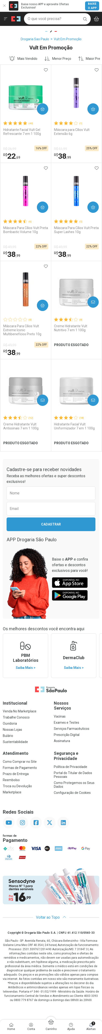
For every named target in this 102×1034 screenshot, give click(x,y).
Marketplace (12, 792)
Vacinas (60, 716)
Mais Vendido (23, 58)
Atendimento (15, 753)
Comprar (41, 109)
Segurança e (76, 756)
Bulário (8, 736)
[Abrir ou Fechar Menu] (5, 18)
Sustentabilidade (15, 742)
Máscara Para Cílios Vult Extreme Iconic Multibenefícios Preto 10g (22, 330)
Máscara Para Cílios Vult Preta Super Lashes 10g (76, 230)
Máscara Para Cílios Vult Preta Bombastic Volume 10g (25, 230)
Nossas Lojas (12, 729)
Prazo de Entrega (16, 774)
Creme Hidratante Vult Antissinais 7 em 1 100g (21, 426)
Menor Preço (57, 58)
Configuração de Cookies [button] (72, 793)
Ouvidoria (10, 723)
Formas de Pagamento (20, 768)
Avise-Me (91, 302)
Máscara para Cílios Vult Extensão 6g (72, 132)
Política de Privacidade (70, 767)
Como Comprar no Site (20, 761)
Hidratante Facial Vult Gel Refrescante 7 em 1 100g (22, 132)
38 (62, 156)
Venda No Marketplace (19, 711)
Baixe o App (92, 6)
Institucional (15, 703)
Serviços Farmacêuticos (71, 729)
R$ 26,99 (9, 149)
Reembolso (11, 780)
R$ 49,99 (9, 247)
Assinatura (62, 741)
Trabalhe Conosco (16, 717)
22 (11, 156)
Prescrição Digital (66, 735)
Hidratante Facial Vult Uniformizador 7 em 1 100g (74, 426)
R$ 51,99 (60, 149)
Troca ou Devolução (17, 786)
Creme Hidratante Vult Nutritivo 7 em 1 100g (70, 328)
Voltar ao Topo (51, 917)
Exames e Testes (66, 722)
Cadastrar (51, 524)
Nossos (76, 706)
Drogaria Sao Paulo (35, 39)
